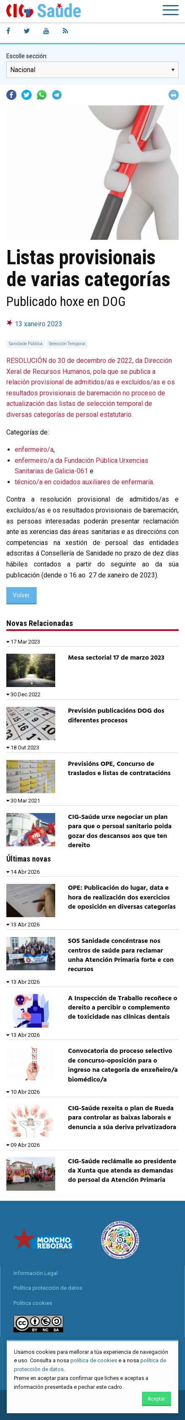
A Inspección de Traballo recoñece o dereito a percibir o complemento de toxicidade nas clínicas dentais (122, 1008)
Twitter (26, 95)
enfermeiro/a (34, 450)
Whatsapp (42, 95)
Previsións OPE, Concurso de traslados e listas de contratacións (119, 769)
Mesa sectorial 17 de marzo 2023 (116, 657)
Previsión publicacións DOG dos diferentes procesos (116, 716)
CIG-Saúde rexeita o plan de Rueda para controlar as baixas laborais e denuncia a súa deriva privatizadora (122, 1118)
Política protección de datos (47, 1288)
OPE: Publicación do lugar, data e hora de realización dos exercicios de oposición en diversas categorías (122, 898)
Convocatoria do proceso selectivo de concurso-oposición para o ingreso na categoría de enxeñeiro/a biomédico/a (123, 1065)
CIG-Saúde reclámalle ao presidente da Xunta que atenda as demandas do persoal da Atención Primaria (122, 1171)
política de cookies (93, 1360)
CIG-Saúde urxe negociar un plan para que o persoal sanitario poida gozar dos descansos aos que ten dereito (120, 831)
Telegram (57, 95)
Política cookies (32, 1303)
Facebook (11, 95)
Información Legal (35, 1273)
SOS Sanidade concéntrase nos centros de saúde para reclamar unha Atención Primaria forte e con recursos (121, 955)
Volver (21, 595)
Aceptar (156, 1399)
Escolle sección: (27, 56)
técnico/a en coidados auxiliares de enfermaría (84, 482)
